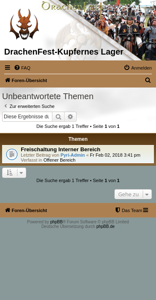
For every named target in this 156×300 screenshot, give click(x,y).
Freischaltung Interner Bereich (60, 149)
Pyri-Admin (72, 155)
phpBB (56, 222)
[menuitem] (22, 68)
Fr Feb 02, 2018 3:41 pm (115, 155)
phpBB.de (106, 226)
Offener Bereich (59, 160)
